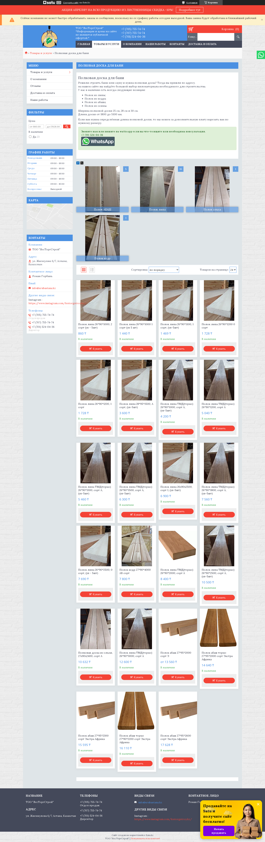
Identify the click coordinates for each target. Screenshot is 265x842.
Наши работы (155, 44)
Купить (97, 348)
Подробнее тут (189, 10)
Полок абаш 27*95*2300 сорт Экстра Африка (93, 737)
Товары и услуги (106, 44)
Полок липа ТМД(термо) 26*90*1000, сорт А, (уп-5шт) (176, 407)
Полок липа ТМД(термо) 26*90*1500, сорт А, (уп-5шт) (135, 490)
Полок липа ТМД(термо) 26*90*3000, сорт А (135, 654)
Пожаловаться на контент (145, 838)
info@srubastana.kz (44, 288)
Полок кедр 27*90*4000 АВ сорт (135, 571)
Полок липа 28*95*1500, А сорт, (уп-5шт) (136, 405)
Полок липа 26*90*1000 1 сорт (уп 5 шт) (136, 326)
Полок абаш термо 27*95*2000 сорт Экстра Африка (217, 656)
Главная (83, 44)
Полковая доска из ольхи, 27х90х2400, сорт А (95, 654)
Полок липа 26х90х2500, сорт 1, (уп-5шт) (176, 488)
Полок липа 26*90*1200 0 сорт (218, 326)
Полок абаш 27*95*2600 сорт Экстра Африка (175, 737)
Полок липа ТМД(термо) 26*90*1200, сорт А (218, 405)
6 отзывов (191, 2)
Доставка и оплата (202, 44)
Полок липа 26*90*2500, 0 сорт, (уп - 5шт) (95, 571)
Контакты (176, 44)
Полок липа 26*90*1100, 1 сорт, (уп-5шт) (177, 326)
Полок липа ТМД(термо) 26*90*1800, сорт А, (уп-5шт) (218, 490)
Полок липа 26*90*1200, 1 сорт (95, 405)
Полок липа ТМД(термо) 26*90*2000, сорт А (176, 571)
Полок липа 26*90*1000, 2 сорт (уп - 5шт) (95, 326)
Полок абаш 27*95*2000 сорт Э (175, 654)
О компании (132, 44)
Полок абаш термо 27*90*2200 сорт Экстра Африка (134, 739)
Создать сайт (71, 2)
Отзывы (35, 86)
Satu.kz (149, 835)
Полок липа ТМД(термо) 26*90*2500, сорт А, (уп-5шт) (218, 573)
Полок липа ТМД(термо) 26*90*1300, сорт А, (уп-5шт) (94, 490)
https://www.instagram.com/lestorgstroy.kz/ (57, 303)
